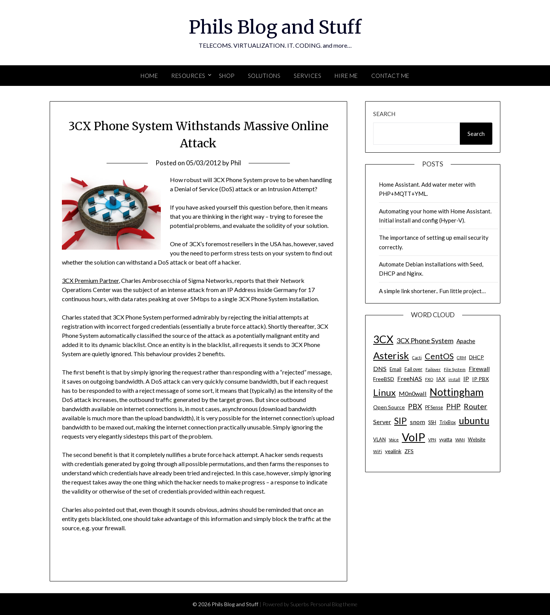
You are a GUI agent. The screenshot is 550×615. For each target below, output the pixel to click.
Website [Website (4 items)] (476, 439)
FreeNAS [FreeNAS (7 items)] (409, 378)
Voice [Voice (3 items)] (394, 439)
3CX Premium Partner (90, 280)
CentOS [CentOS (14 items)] (439, 356)
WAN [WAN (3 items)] (460, 439)
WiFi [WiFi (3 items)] (377, 451)
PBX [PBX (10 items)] (415, 406)
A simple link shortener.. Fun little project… (432, 290)
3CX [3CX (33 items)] (383, 339)
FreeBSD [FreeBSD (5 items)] (383, 379)
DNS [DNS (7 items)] (380, 368)
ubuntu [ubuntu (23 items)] (474, 420)
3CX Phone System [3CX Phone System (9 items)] (424, 340)
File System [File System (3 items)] (455, 369)
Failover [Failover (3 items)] (433, 369)
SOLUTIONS (264, 75)
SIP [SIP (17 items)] (400, 420)
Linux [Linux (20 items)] (384, 392)
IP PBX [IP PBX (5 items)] (480, 379)
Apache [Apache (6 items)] (465, 340)
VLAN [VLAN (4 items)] (379, 439)
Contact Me (390, 75)
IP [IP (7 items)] (466, 378)
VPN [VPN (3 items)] (432, 439)
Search (384, 113)
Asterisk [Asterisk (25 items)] (391, 355)
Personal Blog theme (334, 604)
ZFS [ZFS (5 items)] (409, 451)
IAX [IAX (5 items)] (440, 379)
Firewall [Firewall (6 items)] (479, 368)
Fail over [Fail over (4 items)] (413, 369)
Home (149, 75)
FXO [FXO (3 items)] (429, 379)
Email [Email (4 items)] (395, 369)
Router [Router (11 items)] (475, 406)
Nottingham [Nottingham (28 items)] (457, 392)
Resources (188, 75)
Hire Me (346, 75)
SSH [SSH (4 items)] (432, 422)
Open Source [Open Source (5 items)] (389, 407)
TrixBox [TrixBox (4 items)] (447, 422)
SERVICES (307, 75)
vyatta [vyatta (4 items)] (445, 439)
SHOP (227, 75)
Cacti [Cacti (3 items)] (417, 357)
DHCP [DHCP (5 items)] (476, 357)
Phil (235, 163)
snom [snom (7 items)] (417, 421)
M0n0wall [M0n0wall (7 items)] (413, 393)
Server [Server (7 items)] (382, 421)
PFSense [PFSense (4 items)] (434, 407)
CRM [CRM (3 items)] (461, 357)
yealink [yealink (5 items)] (393, 451)
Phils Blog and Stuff (275, 27)
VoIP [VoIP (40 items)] (413, 437)
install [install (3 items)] (454, 379)
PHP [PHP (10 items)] (453, 406)
